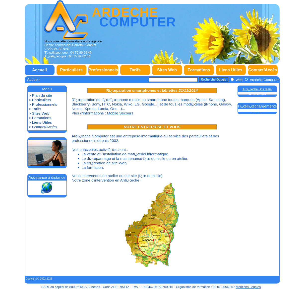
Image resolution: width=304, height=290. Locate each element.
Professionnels (103, 70)
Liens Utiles (230, 70)
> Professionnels (43, 104)
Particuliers (71, 70)
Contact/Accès (262, 70)
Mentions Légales (248, 287)
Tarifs (134, 70)
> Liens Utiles (40, 122)
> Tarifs (35, 109)
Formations (198, 70)
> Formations (40, 118)
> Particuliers (40, 100)
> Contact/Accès (43, 127)
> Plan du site (40, 95)
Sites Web (167, 70)
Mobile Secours (120, 113)
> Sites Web (39, 113)
